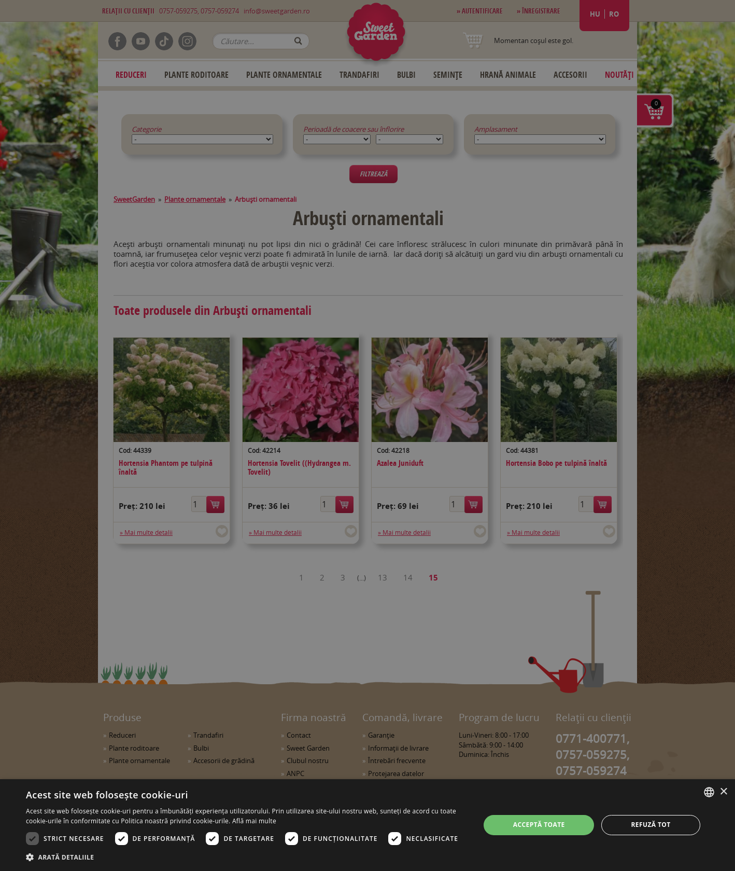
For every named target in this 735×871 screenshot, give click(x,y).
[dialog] (367, 825)
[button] (246, 857)
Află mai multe (254, 821)
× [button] (723, 792)
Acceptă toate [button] (539, 824)
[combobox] (709, 792)
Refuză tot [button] (650, 824)
